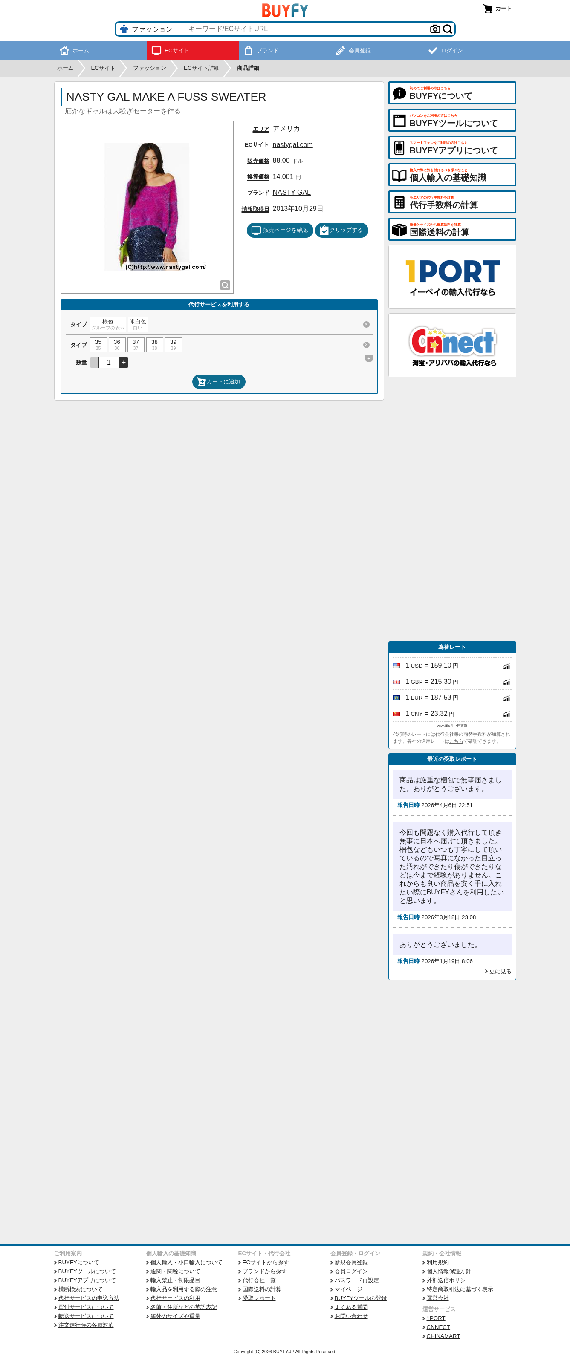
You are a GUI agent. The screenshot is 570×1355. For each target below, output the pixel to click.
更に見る (500, 971)
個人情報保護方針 (449, 1271)
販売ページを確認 (279, 230)
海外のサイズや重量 (175, 1316)
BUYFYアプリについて (87, 1280)
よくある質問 (351, 1307)
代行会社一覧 (259, 1280)
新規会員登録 (351, 1262)
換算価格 (258, 176)
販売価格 (258, 161)
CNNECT (439, 1327)
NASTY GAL (292, 192)
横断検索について (80, 1289)
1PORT (436, 1318)
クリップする (341, 230)
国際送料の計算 (262, 1289)
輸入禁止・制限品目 (175, 1280)
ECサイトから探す (266, 1262)
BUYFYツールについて (87, 1271)
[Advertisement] (452, 509)
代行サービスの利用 (175, 1298)
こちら (456, 741)
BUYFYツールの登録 (361, 1298)
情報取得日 (255, 209)
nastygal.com (293, 144)
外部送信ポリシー (449, 1280)
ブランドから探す (265, 1271)
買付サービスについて (86, 1307)
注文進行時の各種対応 (86, 1325)
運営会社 (438, 1298)
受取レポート (259, 1298)
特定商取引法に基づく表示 (460, 1289)
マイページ (348, 1289)
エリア (261, 129)
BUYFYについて (78, 1262)
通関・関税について (175, 1271)
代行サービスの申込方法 (88, 1298)
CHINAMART (443, 1336)
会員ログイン (351, 1271)
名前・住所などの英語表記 (183, 1307)
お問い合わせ (351, 1316)
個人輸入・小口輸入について (186, 1262)
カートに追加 (218, 382)
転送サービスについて (86, 1316)
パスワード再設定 (357, 1280)
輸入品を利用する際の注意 (183, 1289)
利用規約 (438, 1262)
